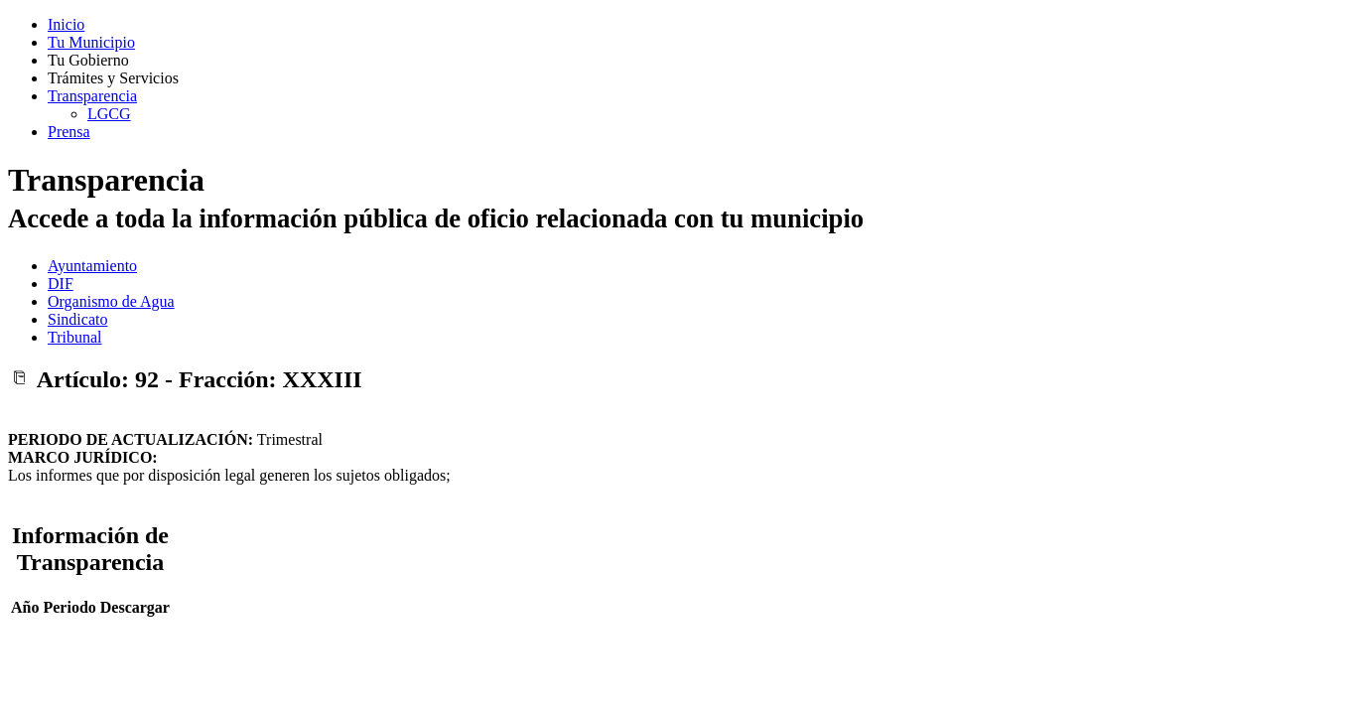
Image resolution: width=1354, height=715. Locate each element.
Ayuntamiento (92, 265)
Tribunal (75, 337)
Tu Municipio (91, 42)
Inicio (66, 24)
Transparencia (92, 95)
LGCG (109, 113)
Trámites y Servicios (113, 78)
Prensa (69, 131)
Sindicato (77, 319)
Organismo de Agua (111, 301)
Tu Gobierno (88, 60)
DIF (60, 283)
